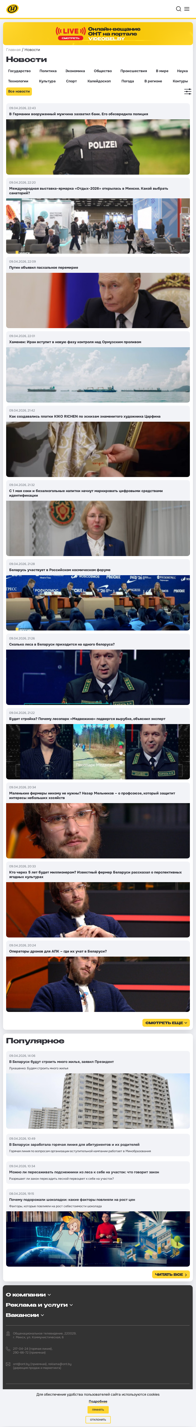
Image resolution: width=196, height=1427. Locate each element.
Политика (48, 71)
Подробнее (98, 1401)
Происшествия (133, 71)
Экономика (75, 71)
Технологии (18, 81)
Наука (182, 71)
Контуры (180, 81)
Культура (47, 81)
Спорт (71, 81)
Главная (13, 49)
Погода (127, 81)
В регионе (153, 81)
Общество (103, 71)
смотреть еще (164, 1023)
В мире (162, 71)
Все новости (19, 91)
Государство (19, 71)
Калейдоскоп (99, 81)
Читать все (169, 1275)
